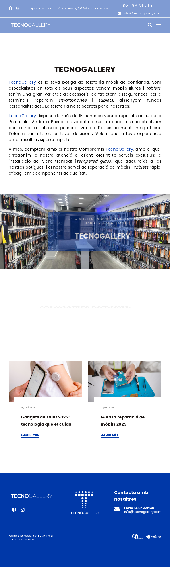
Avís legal (47, 536)
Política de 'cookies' (23, 536)
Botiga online (138, 5)
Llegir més (30, 434)
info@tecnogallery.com (142, 13)
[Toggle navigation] (158, 25)
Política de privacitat (27, 539)
